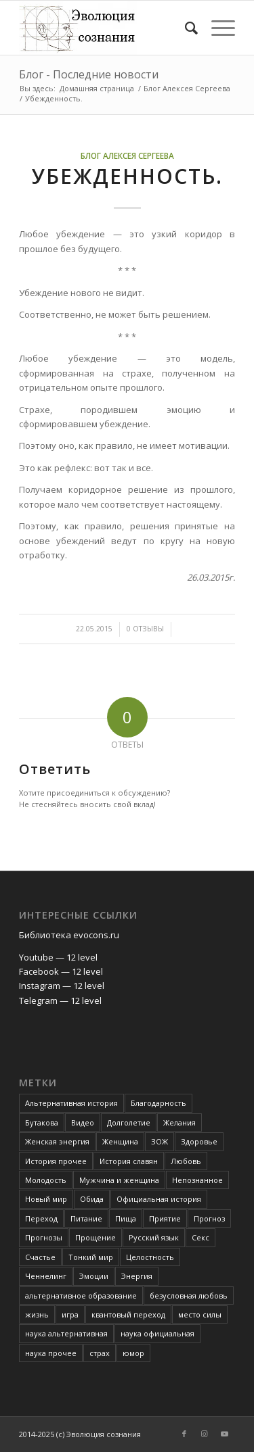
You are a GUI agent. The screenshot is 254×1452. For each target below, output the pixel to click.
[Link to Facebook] (184, 1434)
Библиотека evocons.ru (69, 935)
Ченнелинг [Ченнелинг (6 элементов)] (45, 1276)
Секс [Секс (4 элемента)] (200, 1237)
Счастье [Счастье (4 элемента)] (40, 1257)
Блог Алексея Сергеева (127, 155)
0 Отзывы (145, 628)
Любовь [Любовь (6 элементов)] (186, 1161)
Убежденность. (127, 176)
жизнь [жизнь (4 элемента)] (37, 1314)
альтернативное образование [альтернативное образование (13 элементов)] (81, 1295)
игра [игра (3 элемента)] (70, 1314)
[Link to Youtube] (225, 1434)
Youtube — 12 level (58, 957)
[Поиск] (184, 28)
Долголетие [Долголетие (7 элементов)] (128, 1122)
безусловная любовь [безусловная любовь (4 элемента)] (189, 1295)
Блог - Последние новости (88, 74)
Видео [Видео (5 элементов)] (82, 1122)
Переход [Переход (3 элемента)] (41, 1218)
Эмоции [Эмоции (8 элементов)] (93, 1276)
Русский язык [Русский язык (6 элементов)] (154, 1237)
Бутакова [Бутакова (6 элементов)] (41, 1122)
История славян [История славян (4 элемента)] (129, 1161)
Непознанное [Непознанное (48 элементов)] (197, 1180)
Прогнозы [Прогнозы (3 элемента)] (43, 1237)
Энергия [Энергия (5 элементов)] (136, 1276)
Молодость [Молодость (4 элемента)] (45, 1180)
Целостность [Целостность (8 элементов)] (150, 1257)
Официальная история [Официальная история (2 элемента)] (159, 1199)
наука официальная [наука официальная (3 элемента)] (157, 1333)
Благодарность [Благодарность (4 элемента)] (158, 1103)
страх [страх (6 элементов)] (99, 1353)
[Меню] (216, 28)
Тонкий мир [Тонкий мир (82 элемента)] (90, 1257)
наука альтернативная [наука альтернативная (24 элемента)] (66, 1333)
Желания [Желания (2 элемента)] (179, 1122)
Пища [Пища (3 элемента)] (125, 1218)
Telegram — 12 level (60, 1000)
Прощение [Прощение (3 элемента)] (95, 1237)
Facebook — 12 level (61, 971)
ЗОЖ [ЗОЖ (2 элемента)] (159, 1141)
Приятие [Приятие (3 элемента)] (165, 1218)
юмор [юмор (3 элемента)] (133, 1353)
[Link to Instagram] (204, 1434)
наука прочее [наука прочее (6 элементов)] (51, 1353)
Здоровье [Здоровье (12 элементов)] (199, 1141)
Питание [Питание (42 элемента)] (86, 1218)
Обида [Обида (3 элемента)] (92, 1199)
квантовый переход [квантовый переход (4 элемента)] (128, 1314)
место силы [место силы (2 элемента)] (199, 1314)
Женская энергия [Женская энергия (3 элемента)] (57, 1141)
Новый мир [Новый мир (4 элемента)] (46, 1199)
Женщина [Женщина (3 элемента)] (120, 1141)
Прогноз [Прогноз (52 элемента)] (209, 1218)
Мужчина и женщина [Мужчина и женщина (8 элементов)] (119, 1180)
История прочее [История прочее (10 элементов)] (56, 1161)
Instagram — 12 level (61, 985)
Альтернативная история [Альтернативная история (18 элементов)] (71, 1103)
